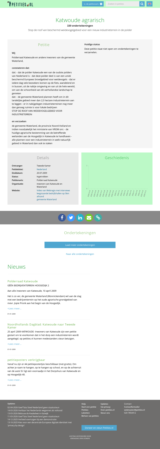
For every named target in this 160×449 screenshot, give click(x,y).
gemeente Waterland (47, 199)
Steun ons (105, 413)
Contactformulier (132, 407)
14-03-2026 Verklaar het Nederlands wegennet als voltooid (35, 410)
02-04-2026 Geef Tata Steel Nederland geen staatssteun (33, 407)
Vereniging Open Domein (80, 438)
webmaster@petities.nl (134, 410)
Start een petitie (89, 407)
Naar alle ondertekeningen (80, 254)
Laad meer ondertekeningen (80, 244)
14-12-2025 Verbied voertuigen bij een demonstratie (32, 419)
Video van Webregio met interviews (53, 190)
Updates (104, 404)
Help (84, 404)
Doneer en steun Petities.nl (99, 427)
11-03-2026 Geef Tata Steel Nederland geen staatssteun (33, 416)
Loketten (86, 413)
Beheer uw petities (90, 416)
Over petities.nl (107, 410)
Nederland (42, 169)
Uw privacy (105, 407)
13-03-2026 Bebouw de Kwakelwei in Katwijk (28, 413)
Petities (85, 410)
